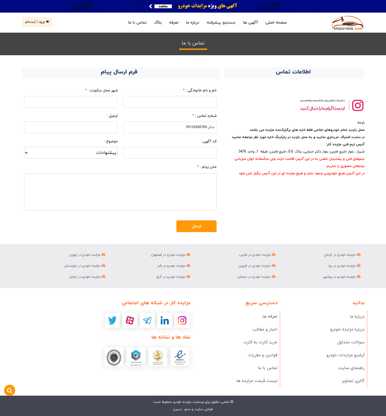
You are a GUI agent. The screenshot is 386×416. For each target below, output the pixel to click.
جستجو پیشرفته (221, 22)
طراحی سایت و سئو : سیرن (193, 409)
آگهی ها (250, 22)
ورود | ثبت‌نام (37, 22)
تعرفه (174, 22)
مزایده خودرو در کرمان (342, 254)
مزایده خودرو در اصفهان (170, 254)
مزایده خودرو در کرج (173, 276)
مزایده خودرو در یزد (344, 265)
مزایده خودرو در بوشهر (342, 276)
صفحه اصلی (276, 22)
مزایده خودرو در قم (174, 265)
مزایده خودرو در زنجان (87, 276)
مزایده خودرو (181, 402)
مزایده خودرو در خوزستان (84, 265)
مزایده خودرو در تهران (87, 254)
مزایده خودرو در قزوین (257, 265)
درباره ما (192, 22)
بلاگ (158, 22)
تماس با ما (137, 22)
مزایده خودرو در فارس (257, 254)
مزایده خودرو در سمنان (256, 276)
